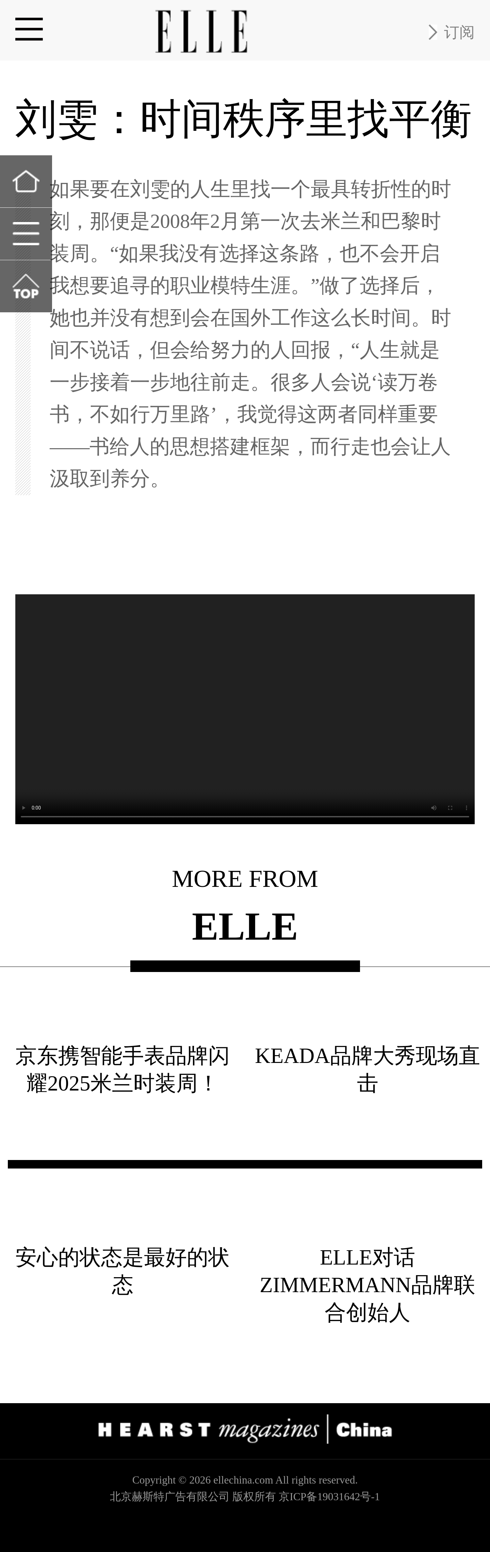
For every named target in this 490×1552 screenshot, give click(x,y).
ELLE (245, 927)
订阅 (459, 32)
